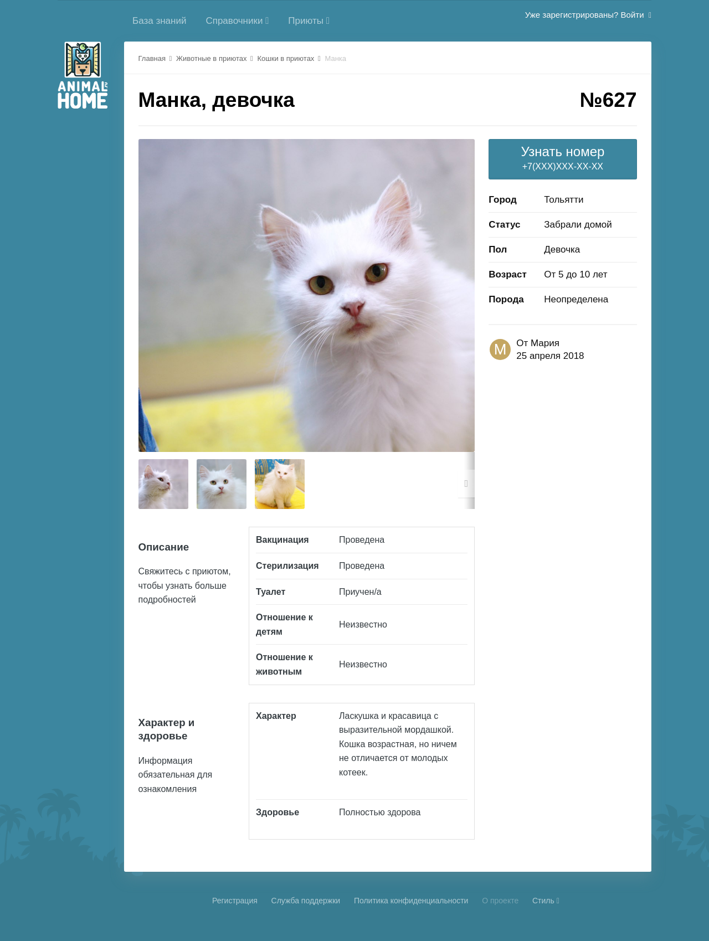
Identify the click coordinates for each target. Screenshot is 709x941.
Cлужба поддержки (306, 900)
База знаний (159, 21)
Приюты (309, 21)
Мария (545, 343)
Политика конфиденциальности (411, 900)
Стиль (545, 900)
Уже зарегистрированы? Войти (588, 14)
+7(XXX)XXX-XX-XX (562, 157)
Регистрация (235, 900)
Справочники (237, 21)
